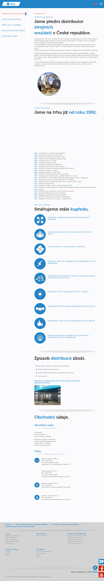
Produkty (8, 551)
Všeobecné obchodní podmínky (65, 524)
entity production (46, 577)
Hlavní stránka (37, 13)
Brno (37, 555)
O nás (43, 13)
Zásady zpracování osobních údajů (20, 526)
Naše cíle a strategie (42, 205)
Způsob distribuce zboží (13, 30)
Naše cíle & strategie (11, 25)
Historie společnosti (11, 19)
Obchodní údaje (10, 36)
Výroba (7, 553)
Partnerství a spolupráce (75, 543)
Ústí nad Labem (41, 553)
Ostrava (38, 557)
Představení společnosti (13, 13)
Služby (7, 555)
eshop (72, 191)
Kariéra (8, 524)
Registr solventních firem (75, 541)
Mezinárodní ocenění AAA (75, 539)
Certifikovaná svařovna (74, 537)
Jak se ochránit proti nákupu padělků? (32, 524)
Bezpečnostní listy (41, 535)
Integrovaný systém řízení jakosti (77, 535)
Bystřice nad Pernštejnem (43, 551)
